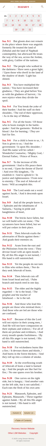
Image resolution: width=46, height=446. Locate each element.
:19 (10, 362)
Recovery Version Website (23, 429)
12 (38, 21)
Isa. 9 (5, 41)
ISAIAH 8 (16, 413)
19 (16, 30)
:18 (10, 347)
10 (25, 21)
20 (23, 30)
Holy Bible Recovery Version (23, 1)
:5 (9, 121)
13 (6, 25)
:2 (9, 66)
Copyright (34, 433)
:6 (9, 140)
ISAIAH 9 (23, 6)
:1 (9, 41)
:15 (10, 288)
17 (33, 25)
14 (13, 25)
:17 (10, 319)
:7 (9, 162)
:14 (10, 276)
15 (20, 25)
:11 (10, 233)
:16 (10, 303)
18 (40, 25)
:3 (9, 84)
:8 (9, 190)
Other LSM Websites (17, 433)
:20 (10, 378)
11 (32, 21)
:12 (10, 245)
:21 (10, 393)
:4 (9, 106)
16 (26, 25)
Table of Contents (23, 420)
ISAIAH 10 (29, 413)
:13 (10, 264)
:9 (9, 202)
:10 (10, 217)
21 (30, 30)
